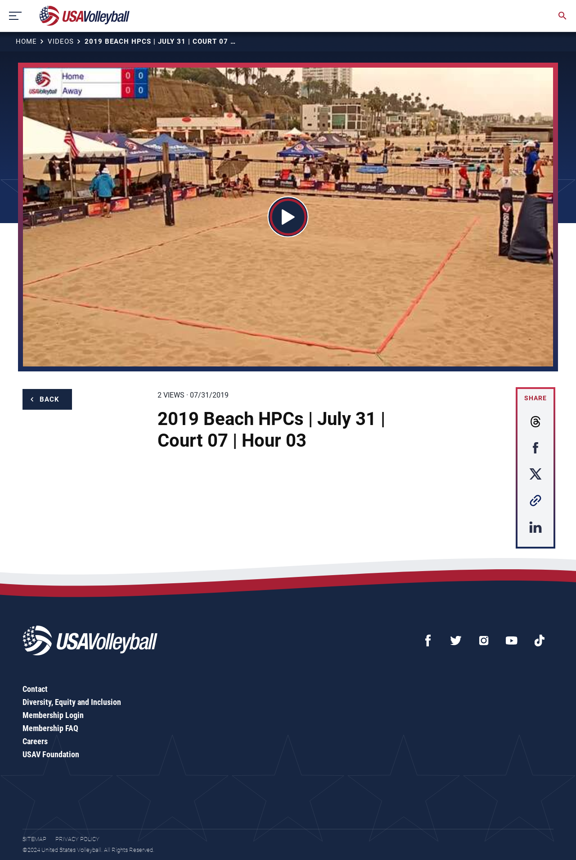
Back (49, 399)
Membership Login (53, 715)
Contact (35, 689)
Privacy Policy (77, 839)
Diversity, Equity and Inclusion (71, 702)
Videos (61, 41)
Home (26, 41)
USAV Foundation (50, 754)
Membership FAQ (50, 728)
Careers (35, 741)
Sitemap (34, 839)
